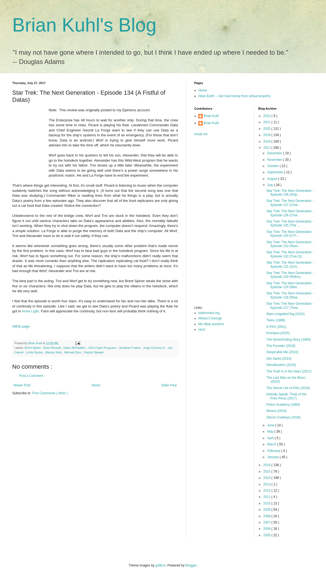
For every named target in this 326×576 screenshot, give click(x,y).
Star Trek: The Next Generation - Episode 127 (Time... (290, 305)
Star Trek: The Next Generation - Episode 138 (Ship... (290, 192)
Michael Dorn (73, 352)
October (273, 166)
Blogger (191, 565)
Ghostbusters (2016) (281, 365)
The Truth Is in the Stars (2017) (288, 371)
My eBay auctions (211, 324)
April (270, 438)
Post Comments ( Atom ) (50, 393)
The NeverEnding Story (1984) (288, 339)
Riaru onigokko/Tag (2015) (285, 314)
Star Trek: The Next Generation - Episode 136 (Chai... (290, 213)
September (275, 172)
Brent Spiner (33, 347)
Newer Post (22, 385)
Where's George (210, 318)
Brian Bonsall (52, 347)
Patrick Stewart (94, 352)
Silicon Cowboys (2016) (283, 417)
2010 (267, 503)
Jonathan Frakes (130, 347)
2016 (267, 465)
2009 (267, 510)
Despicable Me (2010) (282, 352)
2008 (267, 516)
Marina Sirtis (53, 352)
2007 (267, 522)
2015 (267, 471)
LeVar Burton (35, 352)
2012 (267, 490)
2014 (267, 478)
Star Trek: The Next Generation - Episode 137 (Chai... (290, 203)
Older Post (169, 385)
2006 (267, 529)
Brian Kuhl (211, 116)
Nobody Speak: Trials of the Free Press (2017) (286, 396)
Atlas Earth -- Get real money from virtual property (234, 96)
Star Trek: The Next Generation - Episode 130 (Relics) (290, 275)
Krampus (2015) (278, 333)
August (272, 179)
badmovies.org (209, 313)
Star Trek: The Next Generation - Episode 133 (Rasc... (290, 244)
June (271, 425)
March (272, 444)
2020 (267, 129)
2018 (267, 141)
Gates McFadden (74, 347)
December (275, 153)
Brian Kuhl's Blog (84, 25)
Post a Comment (31, 376)
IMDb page (21, 326)
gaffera (160, 565)
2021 (267, 122)
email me (201, 134)
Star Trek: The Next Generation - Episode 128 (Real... (290, 295)
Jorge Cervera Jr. (155, 347)
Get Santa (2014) (278, 359)
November (275, 160)
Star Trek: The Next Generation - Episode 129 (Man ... (290, 285)
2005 (267, 535)
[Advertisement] (216, 222)
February (274, 451)
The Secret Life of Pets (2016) (288, 388)
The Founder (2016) (280, 346)
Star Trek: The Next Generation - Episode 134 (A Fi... (290, 234)
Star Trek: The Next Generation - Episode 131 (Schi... (290, 264)
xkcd (201, 329)
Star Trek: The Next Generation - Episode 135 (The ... (290, 223)
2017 (267, 148)
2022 (267, 116)
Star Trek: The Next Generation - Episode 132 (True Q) (290, 254)
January (273, 457)
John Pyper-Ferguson (102, 347)
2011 (267, 497)
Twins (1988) (275, 320)
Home (96, 385)
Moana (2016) (276, 411)
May (270, 431)
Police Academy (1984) (283, 404)
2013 (267, 484)
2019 (267, 135)
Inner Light (30, 311)
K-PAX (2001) (276, 327)
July (270, 185)
